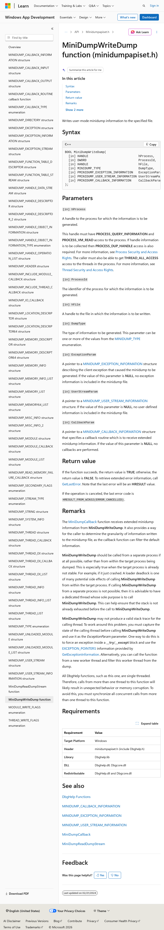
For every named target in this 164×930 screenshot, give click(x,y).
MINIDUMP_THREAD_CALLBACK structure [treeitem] (30, 543)
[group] (111, 169)
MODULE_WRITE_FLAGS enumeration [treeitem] (25, 710)
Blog (56, 921)
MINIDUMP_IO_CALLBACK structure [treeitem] (26, 303)
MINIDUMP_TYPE (127, 338)
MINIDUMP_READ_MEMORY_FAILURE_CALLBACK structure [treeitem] (31, 475)
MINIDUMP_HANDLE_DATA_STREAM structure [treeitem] (31, 190)
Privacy (91, 921)
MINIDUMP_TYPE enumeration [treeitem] (29, 626)
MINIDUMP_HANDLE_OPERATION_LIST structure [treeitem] (30, 255)
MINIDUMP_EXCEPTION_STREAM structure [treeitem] (31, 151)
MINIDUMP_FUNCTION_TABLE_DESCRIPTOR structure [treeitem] (30, 164)
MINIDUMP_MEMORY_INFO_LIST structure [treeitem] (31, 381)
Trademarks (32, 927)
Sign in (154, 5)
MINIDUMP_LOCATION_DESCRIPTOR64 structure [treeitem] (30, 329)
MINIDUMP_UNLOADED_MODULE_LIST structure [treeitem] (31, 650)
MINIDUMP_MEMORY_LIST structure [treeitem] (27, 394)
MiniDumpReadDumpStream (83, 843)
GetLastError (71, 484)
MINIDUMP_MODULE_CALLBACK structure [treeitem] (31, 449)
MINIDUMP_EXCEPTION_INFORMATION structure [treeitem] (31, 138)
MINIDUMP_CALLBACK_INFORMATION (112, 431)
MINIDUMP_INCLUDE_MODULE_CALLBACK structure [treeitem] (30, 276)
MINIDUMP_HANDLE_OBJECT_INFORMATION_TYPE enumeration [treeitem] (30, 242)
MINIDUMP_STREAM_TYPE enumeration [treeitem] (26, 501)
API (77, 32)
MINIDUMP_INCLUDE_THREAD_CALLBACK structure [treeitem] (31, 289)
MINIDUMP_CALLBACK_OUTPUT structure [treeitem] (30, 83)
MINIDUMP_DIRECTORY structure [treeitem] (31, 120)
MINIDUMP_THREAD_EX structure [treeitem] (31, 553)
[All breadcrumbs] (66, 32)
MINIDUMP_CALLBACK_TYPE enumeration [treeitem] (28, 109)
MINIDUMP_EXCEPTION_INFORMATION (112, 363)
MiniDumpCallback (82, 521)
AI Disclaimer (11, 921)
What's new (128, 17)
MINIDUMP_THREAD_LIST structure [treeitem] (26, 616)
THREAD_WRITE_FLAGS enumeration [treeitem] (24, 723)
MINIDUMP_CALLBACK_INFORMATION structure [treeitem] (30, 57)
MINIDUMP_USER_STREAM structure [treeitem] (27, 663)
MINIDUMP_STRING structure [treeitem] (28, 512)
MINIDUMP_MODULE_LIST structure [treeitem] (26, 462)
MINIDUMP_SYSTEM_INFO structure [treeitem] (26, 522)
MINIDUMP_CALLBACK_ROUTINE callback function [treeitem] (31, 96)
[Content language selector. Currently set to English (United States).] (22, 911)
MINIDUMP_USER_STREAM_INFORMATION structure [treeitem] (31, 676)
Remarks (71, 103)
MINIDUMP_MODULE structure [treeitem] (29, 438)
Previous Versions (37, 921)
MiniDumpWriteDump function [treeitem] (30, 699)
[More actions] (157, 32)
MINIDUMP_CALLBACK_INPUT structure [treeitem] (29, 70)
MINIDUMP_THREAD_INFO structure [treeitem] (26, 589)
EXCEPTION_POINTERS (79, 648)
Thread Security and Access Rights (87, 269)
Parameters (73, 92)
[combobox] (29, 37)
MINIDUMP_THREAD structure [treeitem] (29, 532)
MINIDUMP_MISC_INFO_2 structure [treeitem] (26, 428)
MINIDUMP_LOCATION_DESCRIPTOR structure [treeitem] (30, 316)
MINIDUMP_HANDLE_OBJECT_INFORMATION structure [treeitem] (30, 229)
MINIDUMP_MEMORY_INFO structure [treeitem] (27, 368)
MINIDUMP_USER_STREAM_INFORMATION (115, 400)
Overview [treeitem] (15, 47)
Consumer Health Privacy (121, 921)
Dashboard (149, 17)
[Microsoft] (8, 6)
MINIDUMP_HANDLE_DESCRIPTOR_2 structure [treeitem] (31, 216)
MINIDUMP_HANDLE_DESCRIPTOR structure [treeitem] (31, 203)
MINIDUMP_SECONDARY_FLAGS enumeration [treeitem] (30, 488)
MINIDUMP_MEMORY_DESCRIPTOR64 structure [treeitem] (30, 355)
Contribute (75, 921)
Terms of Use (11, 927)
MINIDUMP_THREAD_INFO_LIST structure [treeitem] (30, 603)
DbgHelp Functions (76, 796)
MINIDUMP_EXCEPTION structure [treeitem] (31, 128)
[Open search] (144, 6)
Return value (74, 97)
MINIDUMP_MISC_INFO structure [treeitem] (31, 418)
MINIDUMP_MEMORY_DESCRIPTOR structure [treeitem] (30, 342)
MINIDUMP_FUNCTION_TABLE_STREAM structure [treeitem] (31, 177)
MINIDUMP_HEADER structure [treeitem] (29, 266)
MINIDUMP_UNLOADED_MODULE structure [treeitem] (31, 637)
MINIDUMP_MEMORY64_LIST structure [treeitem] (28, 407)
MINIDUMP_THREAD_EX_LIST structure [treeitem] (28, 576)
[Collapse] (52, 29)
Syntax (70, 86)
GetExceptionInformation (80, 654)
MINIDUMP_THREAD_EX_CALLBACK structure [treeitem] (30, 563)
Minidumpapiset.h (97, 32)
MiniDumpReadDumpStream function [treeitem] (27, 689)
